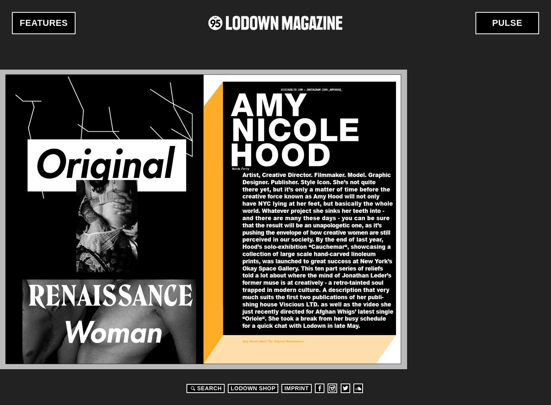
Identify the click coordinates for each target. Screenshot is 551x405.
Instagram (332, 388)
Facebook (319, 388)
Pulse (507, 23)
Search (205, 388)
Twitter (345, 388)
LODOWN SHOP (253, 388)
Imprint (296, 388)
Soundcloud (358, 388)
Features (44, 23)
